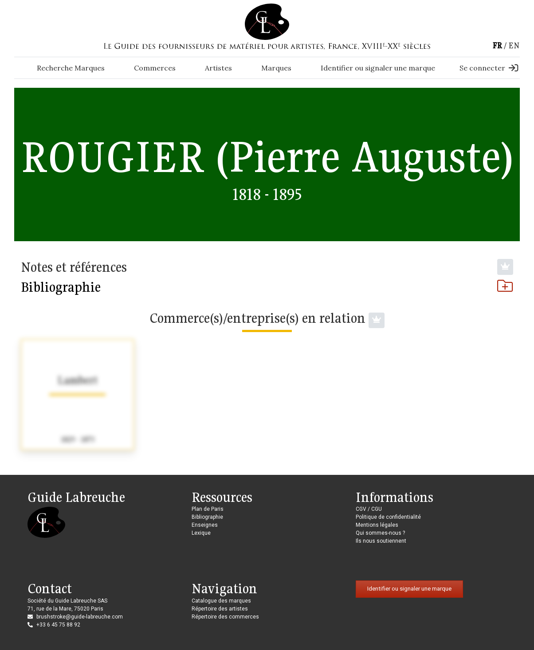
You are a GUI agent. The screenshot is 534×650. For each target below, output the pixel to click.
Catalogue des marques (221, 601)
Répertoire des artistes (220, 609)
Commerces (155, 67)
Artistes (218, 67)
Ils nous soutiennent (381, 541)
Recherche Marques (71, 67)
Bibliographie (267, 286)
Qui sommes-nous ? (380, 533)
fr (497, 45)
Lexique (201, 533)
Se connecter (488, 67)
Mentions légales (377, 525)
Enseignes (205, 525)
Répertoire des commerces (225, 617)
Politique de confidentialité (388, 517)
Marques (276, 67)
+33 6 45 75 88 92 (58, 625)
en (514, 45)
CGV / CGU (369, 509)
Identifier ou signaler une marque (378, 67)
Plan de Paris (208, 509)
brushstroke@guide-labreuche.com (79, 617)
